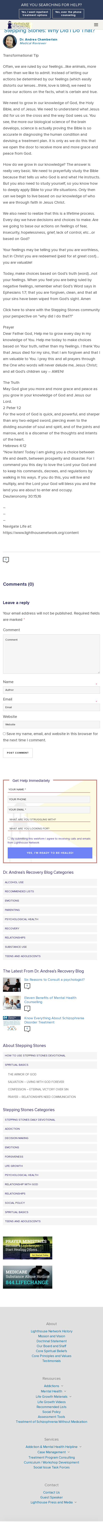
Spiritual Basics (16, 1064)
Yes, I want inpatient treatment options (34, 13)
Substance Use (16, 947)
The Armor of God (22, 1074)
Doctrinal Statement (52, 1341)
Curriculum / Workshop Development (51, 1462)
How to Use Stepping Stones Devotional (35, 1055)
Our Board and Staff (51, 1346)
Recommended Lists (19, 891)
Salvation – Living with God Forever (36, 1082)
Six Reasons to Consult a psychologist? (54, 980)
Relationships (15, 937)
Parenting (12, 910)
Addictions (51, 1386)
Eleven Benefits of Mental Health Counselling (50, 1000)
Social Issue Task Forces (52, 1467)
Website (10, 716)
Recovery (12, 928)
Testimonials (51, 1361)
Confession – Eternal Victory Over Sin (38, 1089)
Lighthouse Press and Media (52, 1502)
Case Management (51, 1452)
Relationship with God (21, 1184)
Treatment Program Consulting (51, 1457)
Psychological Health (21, 919)
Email (7, 699)
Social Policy (15, 1203)
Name (8, 682)
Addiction (12, 1128)
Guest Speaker (51, 1497)
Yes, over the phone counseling (68, 13)
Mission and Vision (51, 1336)
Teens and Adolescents (23, 956)
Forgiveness (14, 1156)
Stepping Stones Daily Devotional (30, 1119)
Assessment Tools (51, 1417)
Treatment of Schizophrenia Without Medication (51, 1422)
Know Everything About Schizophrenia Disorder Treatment (54, 1020)
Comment (11, 630)
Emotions (12, 900)
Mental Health (51, 1391)
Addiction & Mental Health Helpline (52, 1447)
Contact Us (51, 1492)
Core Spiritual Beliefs (51, 1351)
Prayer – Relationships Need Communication (42, 1097)
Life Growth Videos (51, 1402)
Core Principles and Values (51, 1356)
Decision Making (16, 1138)
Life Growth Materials (51, 1397)
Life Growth (14, 1166)
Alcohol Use (14, 882)
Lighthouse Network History (51, 1331)
